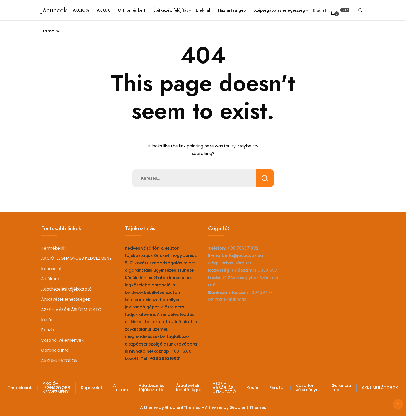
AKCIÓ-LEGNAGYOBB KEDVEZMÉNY (76, 258)
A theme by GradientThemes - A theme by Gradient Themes (203, 408)
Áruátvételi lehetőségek (65, 299)
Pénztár (49, 330)
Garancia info (55, 350)
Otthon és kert (132, 10)
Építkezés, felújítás (170, 10)
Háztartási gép (232, 10)
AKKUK (103, 10)
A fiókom (50, 279)
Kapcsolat (51, 269)
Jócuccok (54, 10)
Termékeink (53, 248)
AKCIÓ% (81, 10)
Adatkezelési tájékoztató (66, 289)
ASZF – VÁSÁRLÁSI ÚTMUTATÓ (71, 310)
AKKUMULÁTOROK (59, 361)
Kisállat (319, 10)
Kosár (47, 320)
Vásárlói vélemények (62, 340)
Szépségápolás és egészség (279, 10)
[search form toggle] (360, 10)
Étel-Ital (203, 10)
